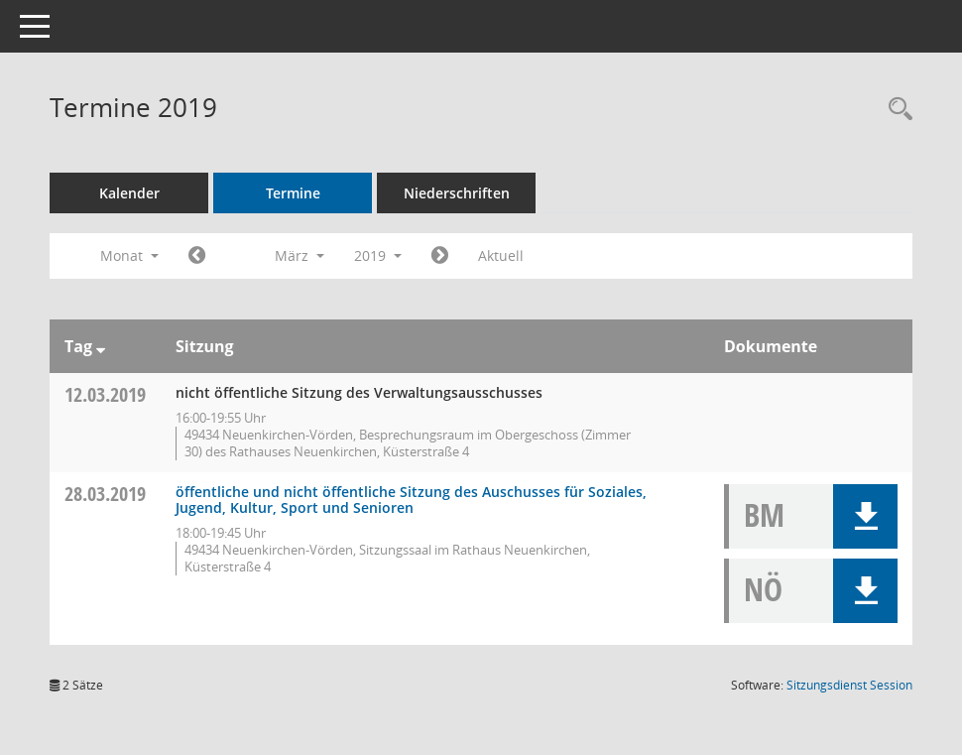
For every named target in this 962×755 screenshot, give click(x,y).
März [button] (299, 255)
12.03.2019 (105, 394)
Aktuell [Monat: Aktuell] (501, 255)
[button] (865, 516)
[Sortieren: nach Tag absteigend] (100, 346)
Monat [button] (129, 255)
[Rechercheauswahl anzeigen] (895, 109)
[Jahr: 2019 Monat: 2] (197, 256)
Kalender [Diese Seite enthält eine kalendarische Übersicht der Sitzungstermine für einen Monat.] (129, 193)
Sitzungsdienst (849, 685)
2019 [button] (378, 255)
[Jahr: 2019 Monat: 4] (440, 256)
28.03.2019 (105, 493)
